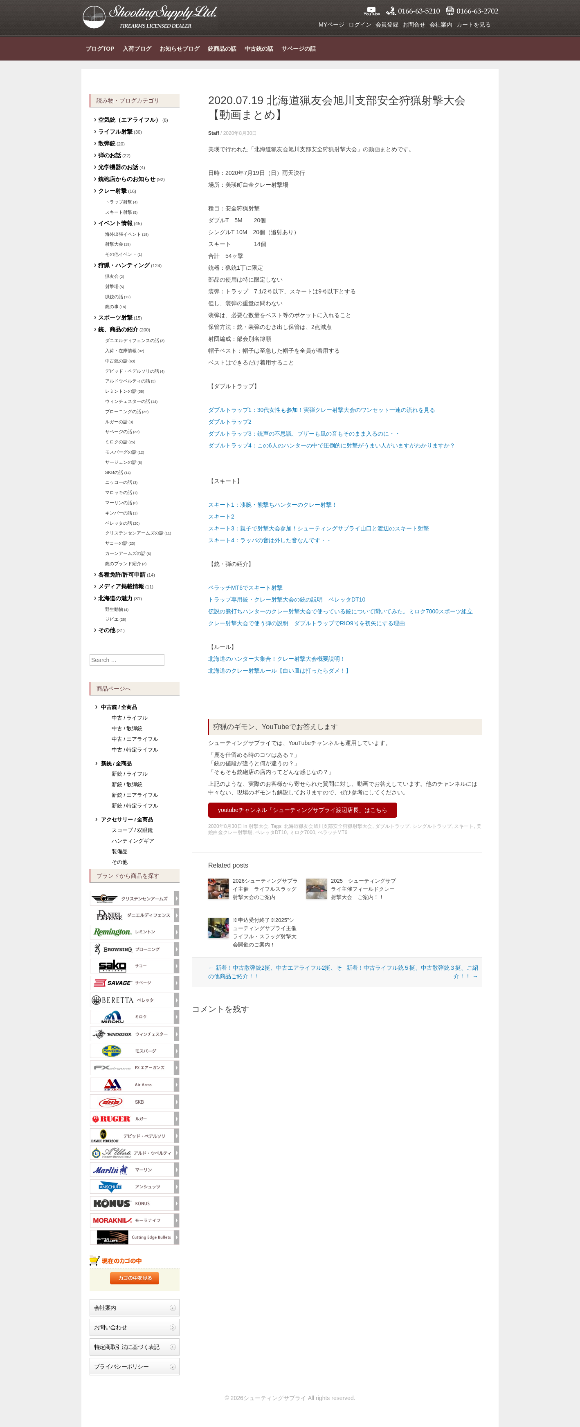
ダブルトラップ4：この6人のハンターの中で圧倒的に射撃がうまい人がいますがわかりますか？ (334, 445)
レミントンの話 (121, 391)
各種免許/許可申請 (122, 574)
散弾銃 (106, 143)
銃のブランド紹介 (123, 563)
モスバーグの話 (121, 452)
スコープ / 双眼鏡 (132, 830)
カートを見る (473, 24)
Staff (213, 133)
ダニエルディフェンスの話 (132, 340)
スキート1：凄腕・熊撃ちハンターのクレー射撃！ (272, 504)
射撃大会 (258, 826)
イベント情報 (115, 223)
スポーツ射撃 (115, 317)
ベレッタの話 (118, 523)
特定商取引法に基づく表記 (127, 1347)
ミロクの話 (116, 441)
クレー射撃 (112, 191)
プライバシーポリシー (121, 1366)
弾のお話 (109, 155)
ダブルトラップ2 (230, 421)
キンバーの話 (118, 512)
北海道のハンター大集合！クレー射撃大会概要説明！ (277, 658)
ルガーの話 (116, 421)
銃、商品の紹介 (118, 329)
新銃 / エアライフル (135, 795)
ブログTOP (100, 48)
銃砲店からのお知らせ (126, 179)
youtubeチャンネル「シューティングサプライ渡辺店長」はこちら (302, 810)
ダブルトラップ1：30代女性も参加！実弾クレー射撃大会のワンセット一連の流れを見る (321, 410)
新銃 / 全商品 (116, 764)
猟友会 (112, 276)
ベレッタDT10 (271, 832)
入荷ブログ (137, 48)
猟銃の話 (114, 296)
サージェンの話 (121, 462)
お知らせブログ (180, 48)
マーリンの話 (118, 502)
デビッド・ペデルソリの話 (132, 371)
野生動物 (114, 609)
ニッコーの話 (118, 482)
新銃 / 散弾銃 (127, 784)
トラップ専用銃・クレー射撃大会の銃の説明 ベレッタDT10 (286, 599)
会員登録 (386, 24)
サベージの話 (298, 48)
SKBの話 (114, 472)
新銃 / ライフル (130, 774)
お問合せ (413, 24)
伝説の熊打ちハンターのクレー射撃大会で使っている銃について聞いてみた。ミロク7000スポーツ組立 (340, 611)
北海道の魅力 (115, 598)
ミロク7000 (302, 832)
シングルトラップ (432, 826)
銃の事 (112, 306)
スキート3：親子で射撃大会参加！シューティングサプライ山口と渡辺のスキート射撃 (318, 528)
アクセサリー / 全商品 (127, 820)
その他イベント (121, 254)
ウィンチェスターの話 (127, 401)
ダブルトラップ (392, 826)
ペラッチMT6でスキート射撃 (245, 587)
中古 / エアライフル (135, 739)
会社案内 (440, 24)
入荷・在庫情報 (121, 350)
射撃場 (112, 286)
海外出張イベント (123, 234)
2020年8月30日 (240, 133)
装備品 (120, 851)
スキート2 (221, 516)
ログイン (359, 24)
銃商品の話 (222, 48)
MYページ (331, 24)
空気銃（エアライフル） (129, 119)
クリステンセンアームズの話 (134, 532)
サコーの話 (116, 543)
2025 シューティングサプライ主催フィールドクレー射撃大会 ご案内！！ (363, 889)
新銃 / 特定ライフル (135, 806)
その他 (106, 630)
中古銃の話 (259, 48)
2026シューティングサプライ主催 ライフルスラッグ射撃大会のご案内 (265, 889)
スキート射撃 (118, 212)
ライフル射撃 (115, 131)
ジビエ (112, 619)
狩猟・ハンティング (124, 265)
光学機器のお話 (118, 167)
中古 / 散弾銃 (127, 728)
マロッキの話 (118, 492)
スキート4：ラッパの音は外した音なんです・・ (270, 540)
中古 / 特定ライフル (135, 750)
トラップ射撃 (118, 201)
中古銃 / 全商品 (119, 707)
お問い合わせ (110, 1327)
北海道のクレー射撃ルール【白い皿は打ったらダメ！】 (279, 670)
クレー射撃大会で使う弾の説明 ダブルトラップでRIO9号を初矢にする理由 (306, 623)
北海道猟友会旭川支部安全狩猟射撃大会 (328, 826)
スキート (464, 826)
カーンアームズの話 (125, 553)
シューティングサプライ (149, 16)
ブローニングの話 (123, 411)
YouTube (371, 11)
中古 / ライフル (130, 718)
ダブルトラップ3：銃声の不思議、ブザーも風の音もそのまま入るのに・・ (304, 433)
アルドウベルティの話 (127, 380)
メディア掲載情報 (121, 586)
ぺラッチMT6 (332, 832)
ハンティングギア (133, 841)
